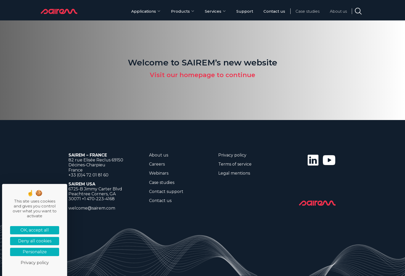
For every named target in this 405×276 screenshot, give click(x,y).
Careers (157, 164)
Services (213, 11)
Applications (143, 11)
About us (338, 11)
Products (180, 11)
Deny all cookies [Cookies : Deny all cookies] (34, 240)
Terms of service (235, 164)
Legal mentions (234, 173)
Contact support (166, 191)
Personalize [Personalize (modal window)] (35, 251)
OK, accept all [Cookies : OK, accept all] (34, 230)
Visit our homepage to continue (202, 75)
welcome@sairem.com (91, 208)
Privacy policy (232, 155)
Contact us (274, 11)
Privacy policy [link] (35, 262)
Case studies (307, 11)
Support (244, 11)
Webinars (158, 173)
